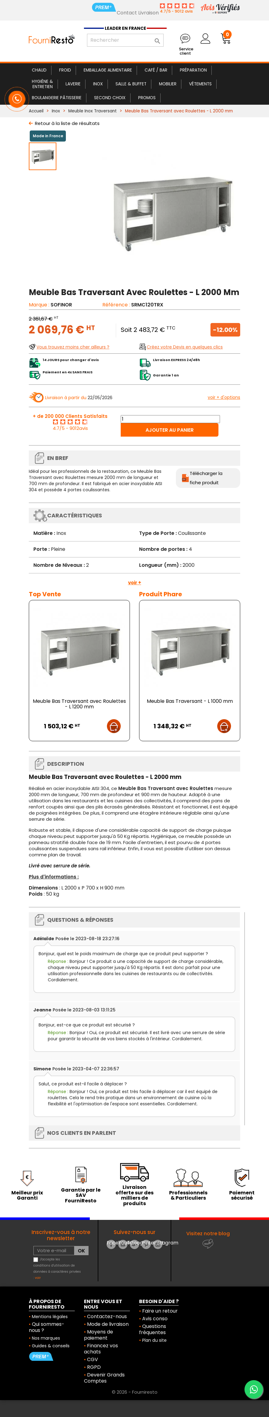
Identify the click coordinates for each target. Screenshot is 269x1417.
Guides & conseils (51, 1346)
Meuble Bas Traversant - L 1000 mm (190, 701)
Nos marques (46, 1338)
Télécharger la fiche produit (206, 478)
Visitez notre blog (208, 1233)
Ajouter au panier (170, 430)
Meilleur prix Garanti (27, 1195)
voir (38, 1277)
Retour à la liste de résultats (67, 123)
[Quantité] (170, 419)
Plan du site (154, 1340)
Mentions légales (50, 1317)
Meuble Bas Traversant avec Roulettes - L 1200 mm (79, 704)
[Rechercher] (125, 40)
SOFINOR (61, 304)
